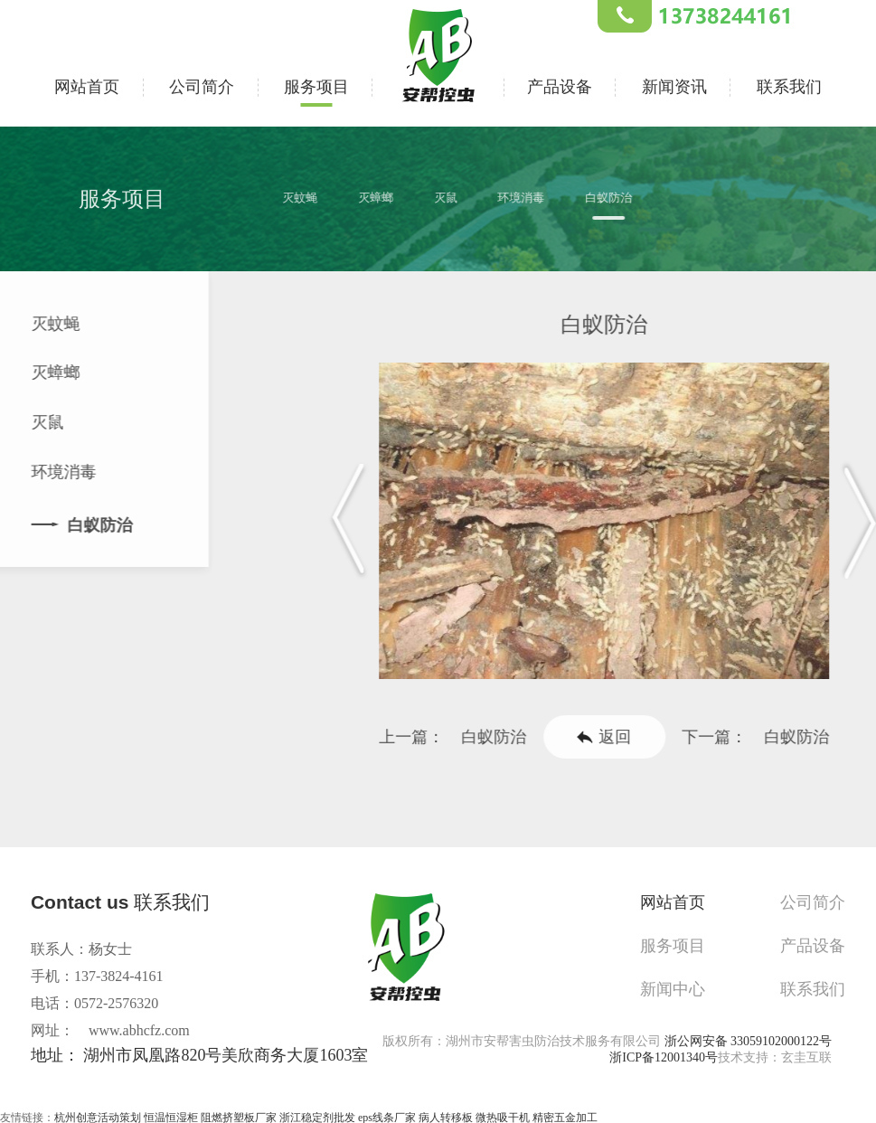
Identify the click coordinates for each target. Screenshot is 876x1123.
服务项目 (316, 84)
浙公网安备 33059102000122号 (748, 1038)
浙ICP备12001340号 (663, 1055)
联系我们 (789, 84)
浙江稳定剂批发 (317, 1115)
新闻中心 (683, 981)
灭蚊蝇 (311, 198)
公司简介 (202, 84)
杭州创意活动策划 (97, 1115)
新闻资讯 (674, 84)
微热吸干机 (503, 1115)
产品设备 (560, 84)
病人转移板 (446, 1115)
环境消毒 (533, 198)
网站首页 (87, 84)
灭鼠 (457, 198)
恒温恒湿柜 (171, 1115)
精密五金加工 (565, 1115)
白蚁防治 (621, 198)
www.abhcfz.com (139, 1030)
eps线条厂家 (387, 1115)
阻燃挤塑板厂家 (239, 1115)
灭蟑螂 (387, 198)
